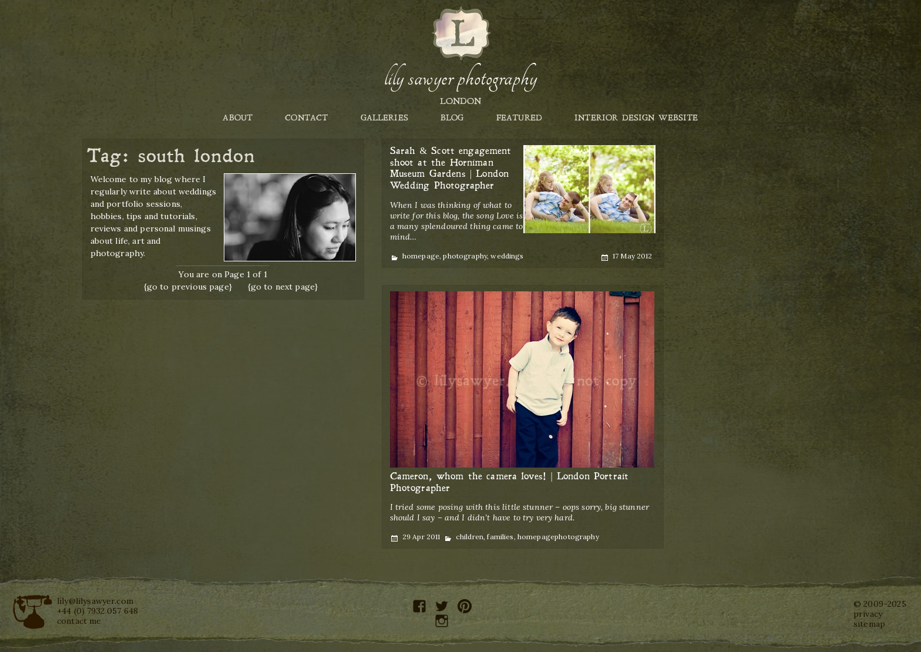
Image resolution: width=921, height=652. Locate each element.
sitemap (869, 624)
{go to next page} (283, 286)
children (469, 536)
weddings (506, 255)
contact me (79, 621)
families (500, 536)
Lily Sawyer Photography (460, 78)
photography (465, 255)
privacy (867, 614)
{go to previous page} (188, 286)
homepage (420, 255)
